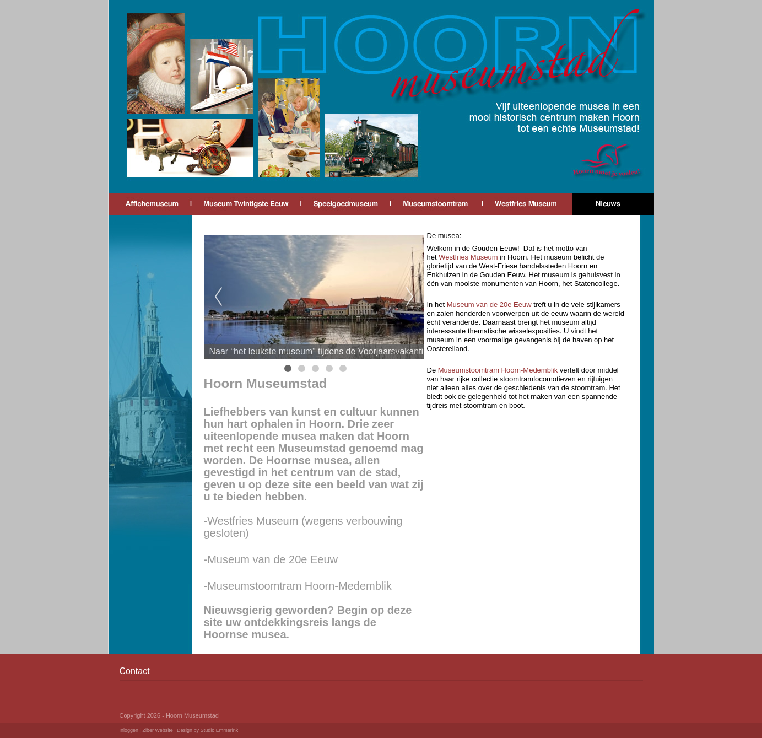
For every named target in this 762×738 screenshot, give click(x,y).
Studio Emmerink (220, 730)
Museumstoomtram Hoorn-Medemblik (499, 370)
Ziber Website (157, 730)
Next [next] (410, 297)
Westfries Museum (468, 257)
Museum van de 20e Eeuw (490, 304)
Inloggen (129, 730)
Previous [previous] (218, 297)
